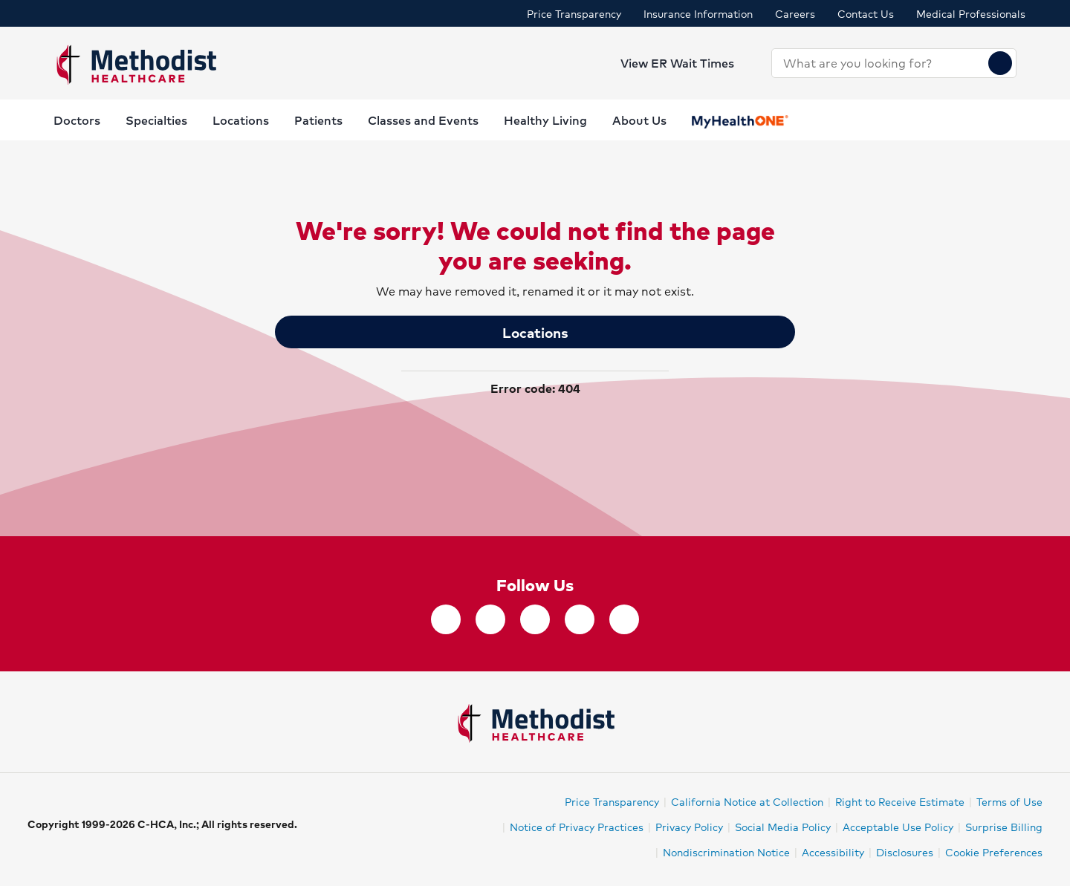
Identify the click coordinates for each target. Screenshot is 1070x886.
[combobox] (880, 63)
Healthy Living (545, 120)
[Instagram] (535, 619)
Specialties (156, 120)
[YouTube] (624, 619)
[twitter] (490, 619)
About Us (639, 120)
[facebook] (446, 619)
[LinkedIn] (579, 619)
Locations (535, 332)
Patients (318, 120)
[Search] (1000, 63)
